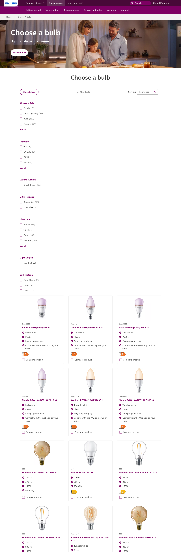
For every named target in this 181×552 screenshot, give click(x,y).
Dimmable (29, 207)
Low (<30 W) (29, 263)
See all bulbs (19, 52)
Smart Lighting (31, 113)
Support (125, 10)
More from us (75, 3)
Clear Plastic (29, 280)
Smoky (26, 229)
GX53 (26, 157)
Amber (27, 224)
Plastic (27, 285)
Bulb (27, 118)
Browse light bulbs (93, 10)
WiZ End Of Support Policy (37, 530)
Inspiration (111, 10)
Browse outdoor (71, 10)
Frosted (28, 240)
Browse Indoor (52, 10)
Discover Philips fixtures (51, 475)
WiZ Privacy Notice (14, 530)
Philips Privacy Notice (88, 525)
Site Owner (54, 525)
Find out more (130, 475)
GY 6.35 (27, 151)
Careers (29, 525)
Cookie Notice (69, 525)
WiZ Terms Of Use (149, 525)
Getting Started (33, 10)
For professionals (35, 3)
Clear (27, 235)
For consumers (56, 3)
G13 (25, 146)
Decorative (29, 202)
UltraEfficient (30, 185)
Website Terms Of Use (128, 525)
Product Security (108, 525)
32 (143, 373)
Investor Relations (13, 525)
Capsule (28, 124)
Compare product (69, 162)
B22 (26, 162)
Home (8, 17)
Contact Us (40, 525)
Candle (27, 108)
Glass (27, 290)
